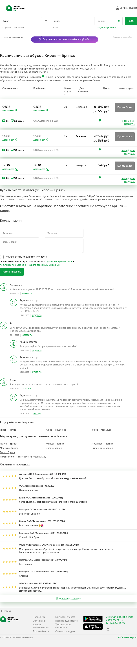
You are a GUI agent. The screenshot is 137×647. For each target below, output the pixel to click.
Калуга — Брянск (8, 444)
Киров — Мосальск (101, 430)
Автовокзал (8, 110)
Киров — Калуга (8, 430)
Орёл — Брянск (54, 448)
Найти (130, 20)
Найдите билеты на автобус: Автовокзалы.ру (23, 457)
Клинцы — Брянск (55, 444)
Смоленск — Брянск (102, 448)
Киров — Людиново (56, 430)
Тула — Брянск (7, 452)
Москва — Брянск (9, 448)
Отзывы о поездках (65, 631)
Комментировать (12, 271)
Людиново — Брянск (102, 444)
